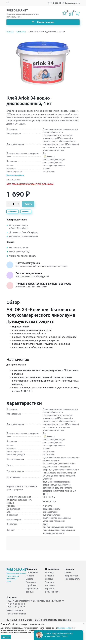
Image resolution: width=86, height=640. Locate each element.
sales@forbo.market (16, 613)
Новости (30, 575)
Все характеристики (15, 175)
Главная (9, 32)
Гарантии (49, 588)
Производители (72, 579)
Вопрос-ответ (71, 575)
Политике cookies (64, 628)
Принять (5, 637)
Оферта (29, 579)
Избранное (12, 211)
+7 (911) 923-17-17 (15, 607)
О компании (32, 572)
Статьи (68, 572)
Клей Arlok (21, 32)
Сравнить (25, 211)
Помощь (49, 572)
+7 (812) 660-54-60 (55, 3)
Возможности (52, 592)
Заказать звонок (72, 3)
